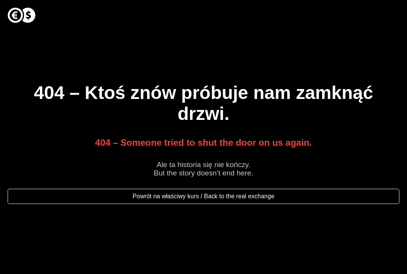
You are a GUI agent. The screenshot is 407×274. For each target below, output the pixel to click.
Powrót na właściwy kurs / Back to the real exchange (203, 196)
